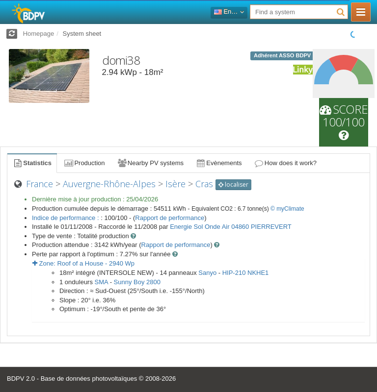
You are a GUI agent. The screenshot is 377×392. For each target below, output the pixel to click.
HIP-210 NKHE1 (245, 272)
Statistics (32, 163)
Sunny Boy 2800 (137, 282)
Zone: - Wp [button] (83, 263)
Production (84, 163)
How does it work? (285, 163)
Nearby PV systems (150, 163)
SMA (101, 282)
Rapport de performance (169, 217)
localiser (233, 184)
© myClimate (287, 208)
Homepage (38, 33)
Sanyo (207, 272)
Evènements (218, 163)
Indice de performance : (66, 217)
